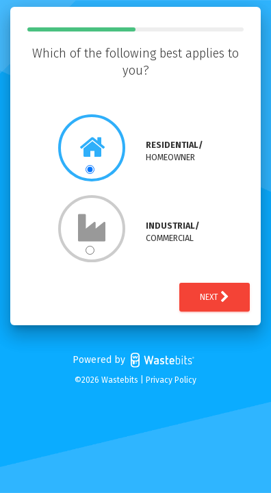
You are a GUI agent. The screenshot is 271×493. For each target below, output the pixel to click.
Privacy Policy (171, 380)
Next (214, 297)
